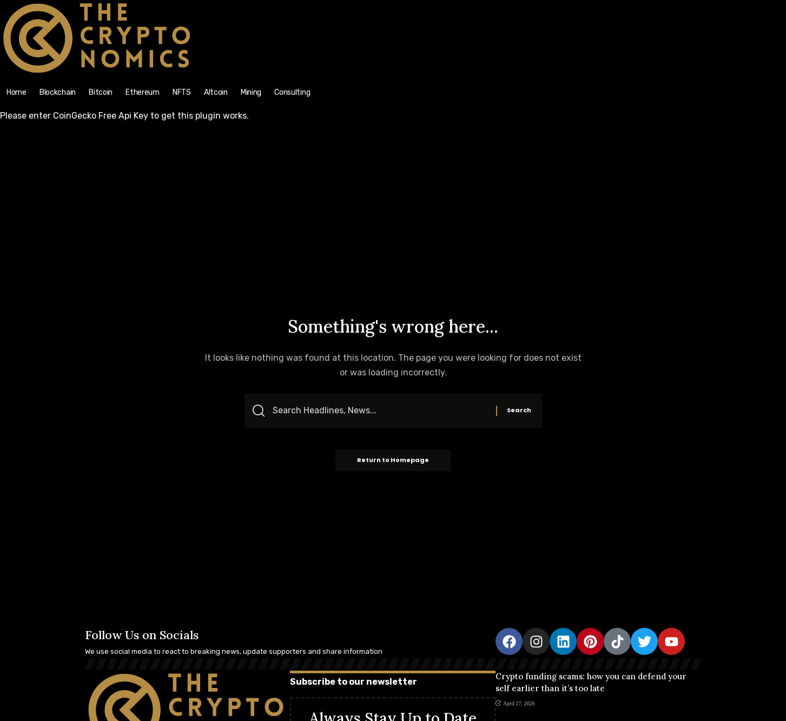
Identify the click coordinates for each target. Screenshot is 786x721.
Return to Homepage (393, 460)
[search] (687, 6)
